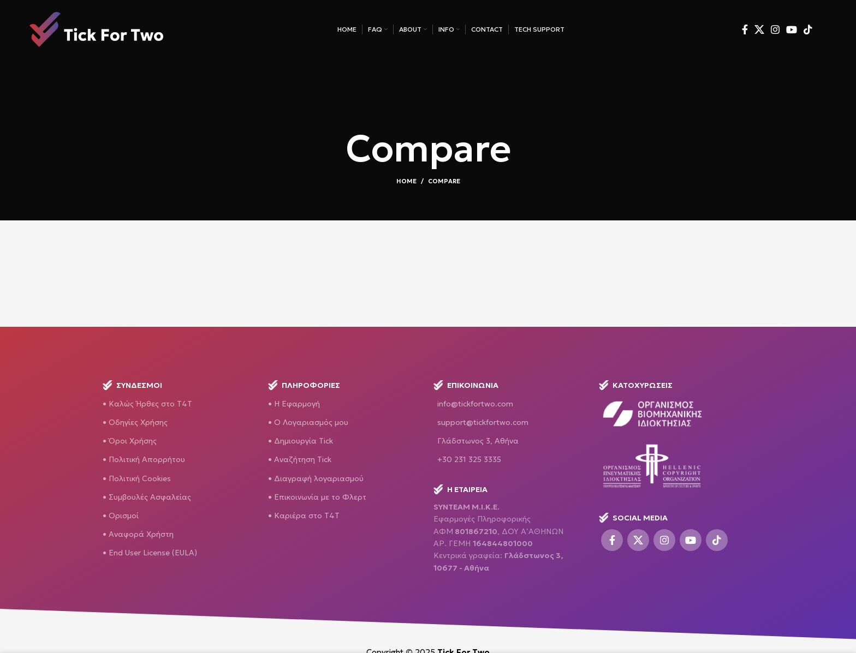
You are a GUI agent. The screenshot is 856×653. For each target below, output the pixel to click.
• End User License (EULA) (150, 553)
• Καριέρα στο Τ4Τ (304, 515)
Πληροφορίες (304, 385)
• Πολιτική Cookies (137, 478)
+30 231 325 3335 (469, 459)
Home (406, 181)
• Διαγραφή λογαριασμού (316, 478)
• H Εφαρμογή (294, 404)
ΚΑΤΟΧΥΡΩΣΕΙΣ (636, 385)
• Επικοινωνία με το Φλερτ (317, 497)
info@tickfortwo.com (475, 404)
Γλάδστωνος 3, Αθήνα (478, 441)
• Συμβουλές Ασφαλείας (147, 497)
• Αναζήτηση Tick (299, 459)
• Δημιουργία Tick (300, 441)
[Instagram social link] (775, 33)
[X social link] (759, 33)
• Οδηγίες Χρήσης (135, 422)
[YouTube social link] (791, 33)
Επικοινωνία (465, 385)
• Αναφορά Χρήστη (138, 534)
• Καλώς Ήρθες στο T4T (147, 404)
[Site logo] (96, 32)
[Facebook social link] (745, 33)
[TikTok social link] (808, 33)
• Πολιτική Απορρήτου (144, 459)
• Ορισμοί (121, 515)
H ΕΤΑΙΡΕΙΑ (460, 489)
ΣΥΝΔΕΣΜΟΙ (132, 385)
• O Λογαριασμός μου (308, 422)
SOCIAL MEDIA (633, 518)
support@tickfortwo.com (482, 422)
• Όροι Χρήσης (130, 441)
